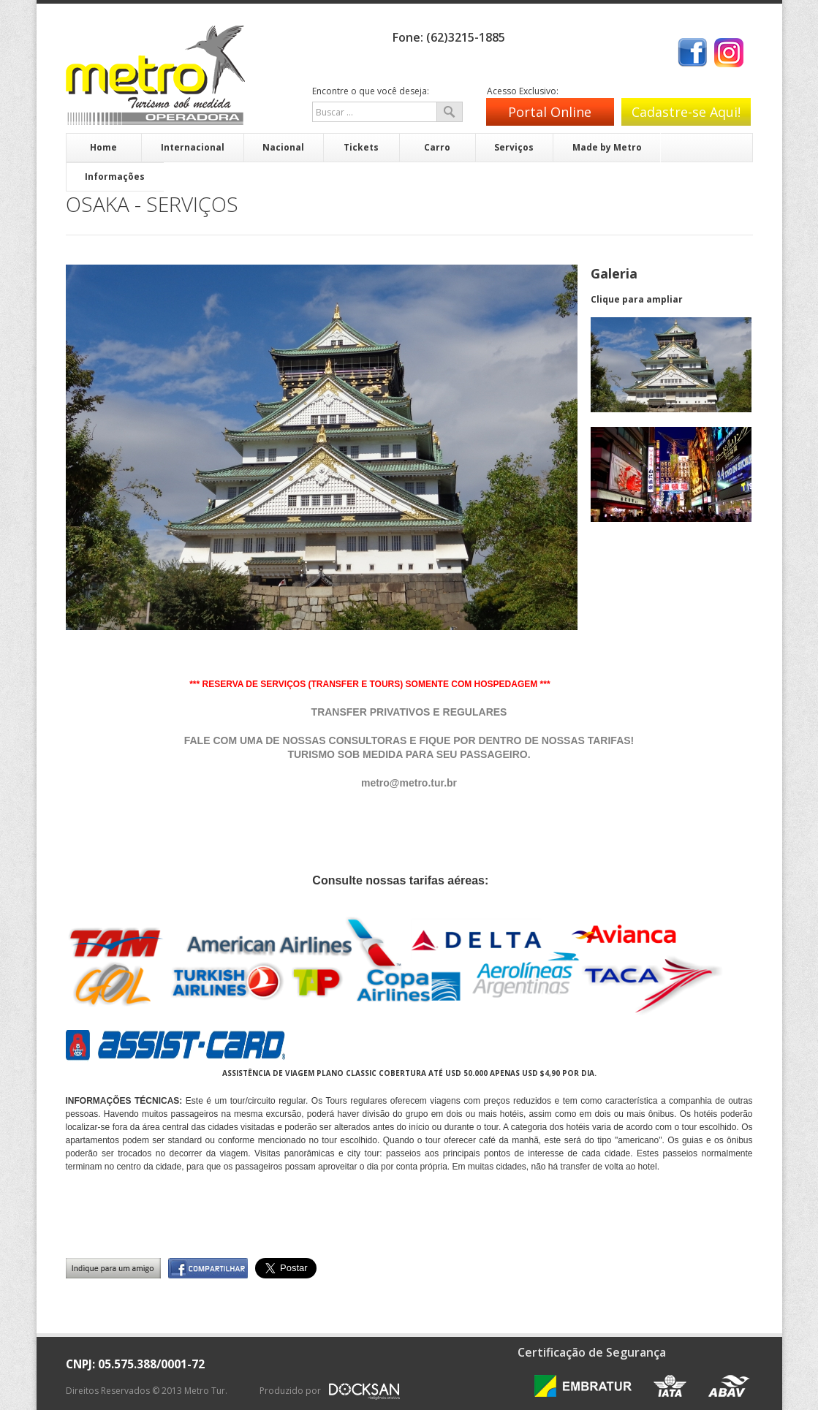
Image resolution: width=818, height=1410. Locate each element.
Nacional (283, 147)
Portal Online (549, 112)
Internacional (192, 147)
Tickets (361, 147)
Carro (437, 147)
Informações (115, 176)
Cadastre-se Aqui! (686, 112)
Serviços (514, 147)
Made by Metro (607, 147)
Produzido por (330, 1395)
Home (103, 147)
